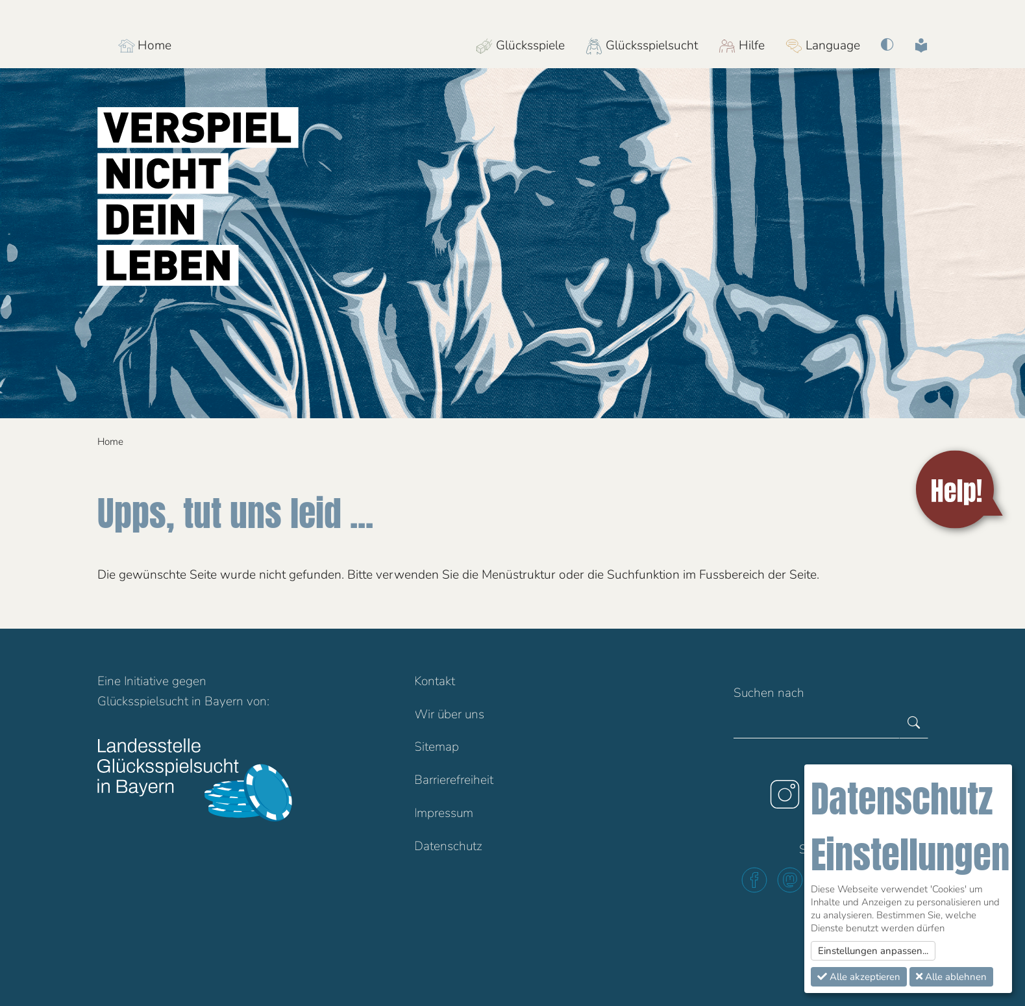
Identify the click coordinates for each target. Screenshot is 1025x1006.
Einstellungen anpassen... (873, 950)
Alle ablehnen (951, 976)
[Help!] (961, 489)
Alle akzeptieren (858, 976)
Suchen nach (769, 693)
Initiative (146, 681)
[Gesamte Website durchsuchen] (817, 723)
